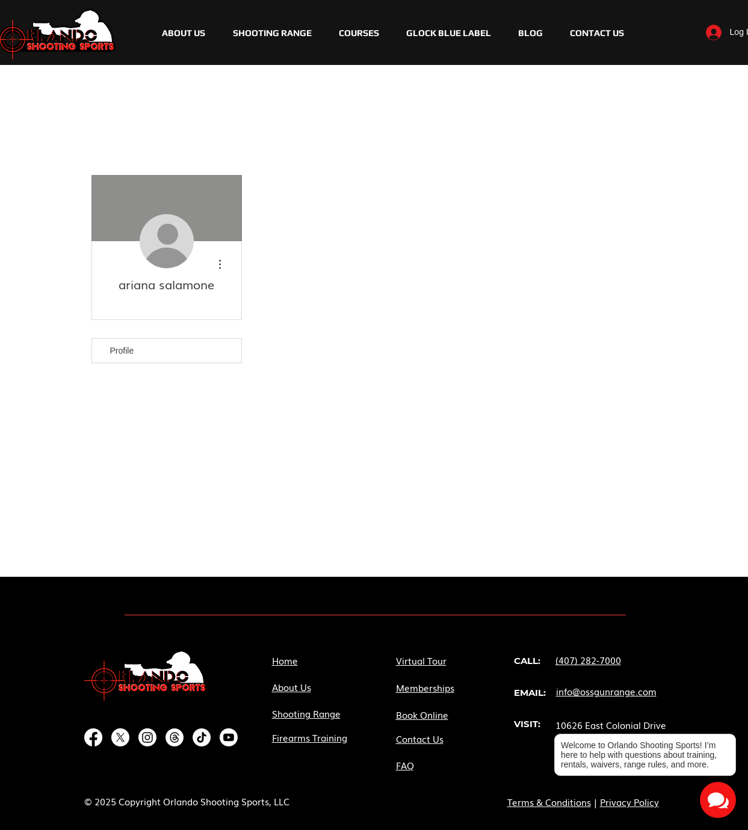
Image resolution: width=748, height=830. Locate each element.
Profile (122, 350)
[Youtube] (229, 737)
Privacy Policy (629, 801)
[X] (120, 737)
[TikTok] (202, 737)
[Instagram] (147, 737)
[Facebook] (93, 737)
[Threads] (174, 737)
